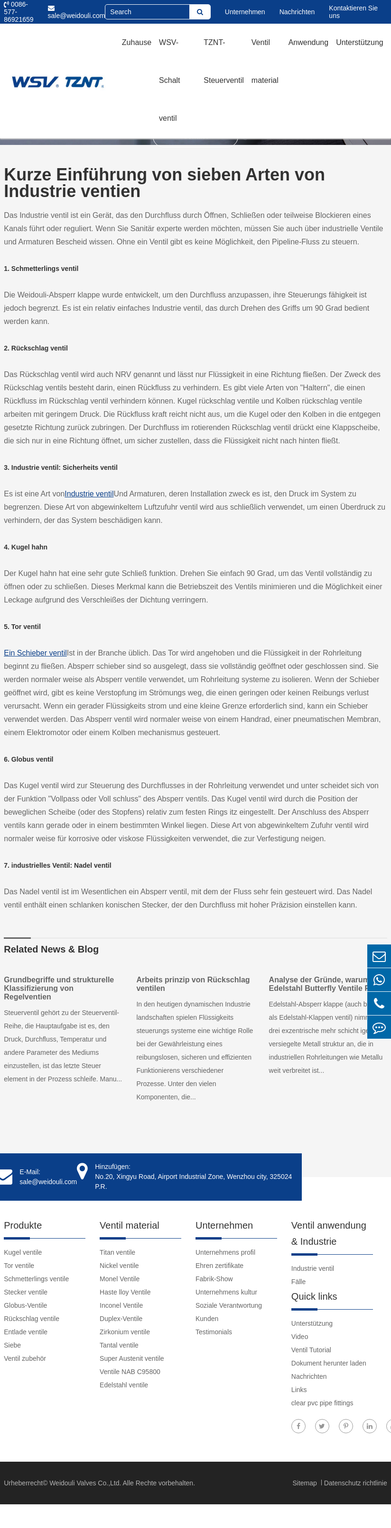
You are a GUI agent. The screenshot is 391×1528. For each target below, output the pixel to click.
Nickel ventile (119, 1265)
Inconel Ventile (121, 1305)
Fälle (298, 1281)
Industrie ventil (89, 494)
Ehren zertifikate (219, 1265)
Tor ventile (19, 1265)
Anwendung (309, 42)
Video (299, 1336)
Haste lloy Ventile (125, 1292)
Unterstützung (359, 42)
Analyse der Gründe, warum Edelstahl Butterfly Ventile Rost (325, 984)
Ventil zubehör (25, 1358)
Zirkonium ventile (125, 1332)
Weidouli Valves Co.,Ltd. (85, 1483)
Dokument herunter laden (328, 1363)
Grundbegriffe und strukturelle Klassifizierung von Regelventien (59, 988)
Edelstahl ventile (124, 1385)
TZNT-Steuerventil (224, 61)
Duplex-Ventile (121, 1318)
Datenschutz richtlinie (355, 1483)
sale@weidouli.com (76, 12)
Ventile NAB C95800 (130, 1371)
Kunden (207, 1318)
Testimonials (214, 1332)
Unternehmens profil (225, 1252)
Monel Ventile (120, 1279)
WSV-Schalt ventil (169, 80)
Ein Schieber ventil (35, 653)
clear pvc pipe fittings (322, 1403)
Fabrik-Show (214, 1279)
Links (299, 1389)
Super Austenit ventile (132, 1358)
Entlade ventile (25, 1332)
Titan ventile (117, 1252)
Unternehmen (245, 12)
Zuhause (136, 42)
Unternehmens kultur (226, 1292)
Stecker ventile (25, 1292)
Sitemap (305, 1483)
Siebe (12, 1345)
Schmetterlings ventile (36, 1279)
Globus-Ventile (25, 1305)
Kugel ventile (23, 1252)
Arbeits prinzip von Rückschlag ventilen (193, 984)
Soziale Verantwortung (229, 1305)
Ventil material (265, 61)
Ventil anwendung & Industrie (328, 1233)
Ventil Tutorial (311, 1350)
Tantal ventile (119, 1345)
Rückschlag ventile (31, 1318)
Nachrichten (297, 12)
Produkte (23, 1225)
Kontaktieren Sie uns (353, 11)
